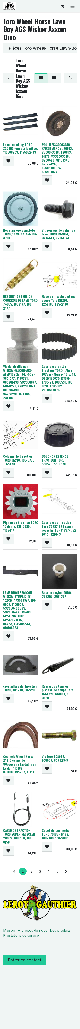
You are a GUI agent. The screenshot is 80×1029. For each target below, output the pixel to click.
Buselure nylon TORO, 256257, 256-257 (57, 594)
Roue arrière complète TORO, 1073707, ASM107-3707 (20, 234)
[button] (8, 161)
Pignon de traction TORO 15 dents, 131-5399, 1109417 (20, 526)
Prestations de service (21, 935)
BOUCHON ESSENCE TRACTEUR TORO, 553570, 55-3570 (55, 460)
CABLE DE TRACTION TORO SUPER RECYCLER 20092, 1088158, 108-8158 (19, 836)
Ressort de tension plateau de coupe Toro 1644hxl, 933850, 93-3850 (57, 692)
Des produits (60, 930)
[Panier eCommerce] (62, 6)
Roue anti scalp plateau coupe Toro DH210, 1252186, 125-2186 (59, 300)
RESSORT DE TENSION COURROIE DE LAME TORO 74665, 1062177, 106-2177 (20, 302)
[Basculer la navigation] (72, 6)
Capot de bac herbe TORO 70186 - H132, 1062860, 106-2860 (56, 834)
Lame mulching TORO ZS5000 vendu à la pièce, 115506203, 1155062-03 (20, 148)
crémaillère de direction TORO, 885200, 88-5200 (20, 688)
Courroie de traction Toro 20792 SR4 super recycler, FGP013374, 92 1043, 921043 (59, 528)
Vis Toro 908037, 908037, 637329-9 (55, 758)
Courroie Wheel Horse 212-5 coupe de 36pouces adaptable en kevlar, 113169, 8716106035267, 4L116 (19, 764)
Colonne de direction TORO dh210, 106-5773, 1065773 (19, 460)
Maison (9, 930)
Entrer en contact (24, 960)
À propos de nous (32, 930)
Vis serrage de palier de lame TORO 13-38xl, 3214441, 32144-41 (58, 234)
